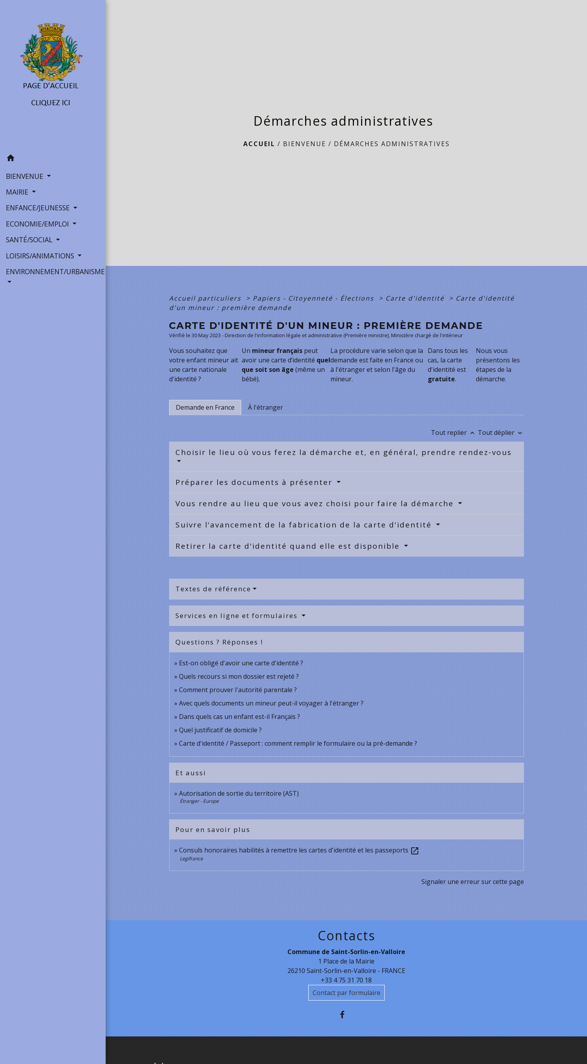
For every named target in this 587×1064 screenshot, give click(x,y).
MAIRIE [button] (18, 192)
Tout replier (454, 432)
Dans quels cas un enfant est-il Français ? (239, 716)
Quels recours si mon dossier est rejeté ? (239, 676)
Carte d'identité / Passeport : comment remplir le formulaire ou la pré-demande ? (298, 743)
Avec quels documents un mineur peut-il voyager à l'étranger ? (271, 703)
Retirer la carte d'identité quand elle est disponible (289, 546)
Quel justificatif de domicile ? (220, 730)
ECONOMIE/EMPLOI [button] (38, 223)
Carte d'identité (416, 298)
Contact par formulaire (346, 992)
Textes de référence (213, 588)
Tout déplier (501, 432)
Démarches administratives (392, 143)
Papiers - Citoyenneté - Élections (314, 298)
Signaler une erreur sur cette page (472, 881)
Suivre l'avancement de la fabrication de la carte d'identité (304, 525)
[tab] (205, 407)
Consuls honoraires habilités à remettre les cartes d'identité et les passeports (299, 850)
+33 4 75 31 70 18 (346, 980)
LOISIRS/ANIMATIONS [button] (41, 255)
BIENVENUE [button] (25, 176)
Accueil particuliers (206, 298)
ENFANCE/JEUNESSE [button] (39, 207)
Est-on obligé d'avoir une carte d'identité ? (241, 663)
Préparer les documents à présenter (255, 482)
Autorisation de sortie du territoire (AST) (239, 793)
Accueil (259, 143)
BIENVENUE (304, 143)
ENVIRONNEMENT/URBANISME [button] (53, 271)
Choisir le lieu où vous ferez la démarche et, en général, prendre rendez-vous (343, 452)
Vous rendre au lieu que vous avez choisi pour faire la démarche (316, 503)
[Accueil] (53, 75)
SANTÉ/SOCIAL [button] (30, 239)
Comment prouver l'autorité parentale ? (238, 689)
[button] (53, 159)
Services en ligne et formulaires (237, 615)
